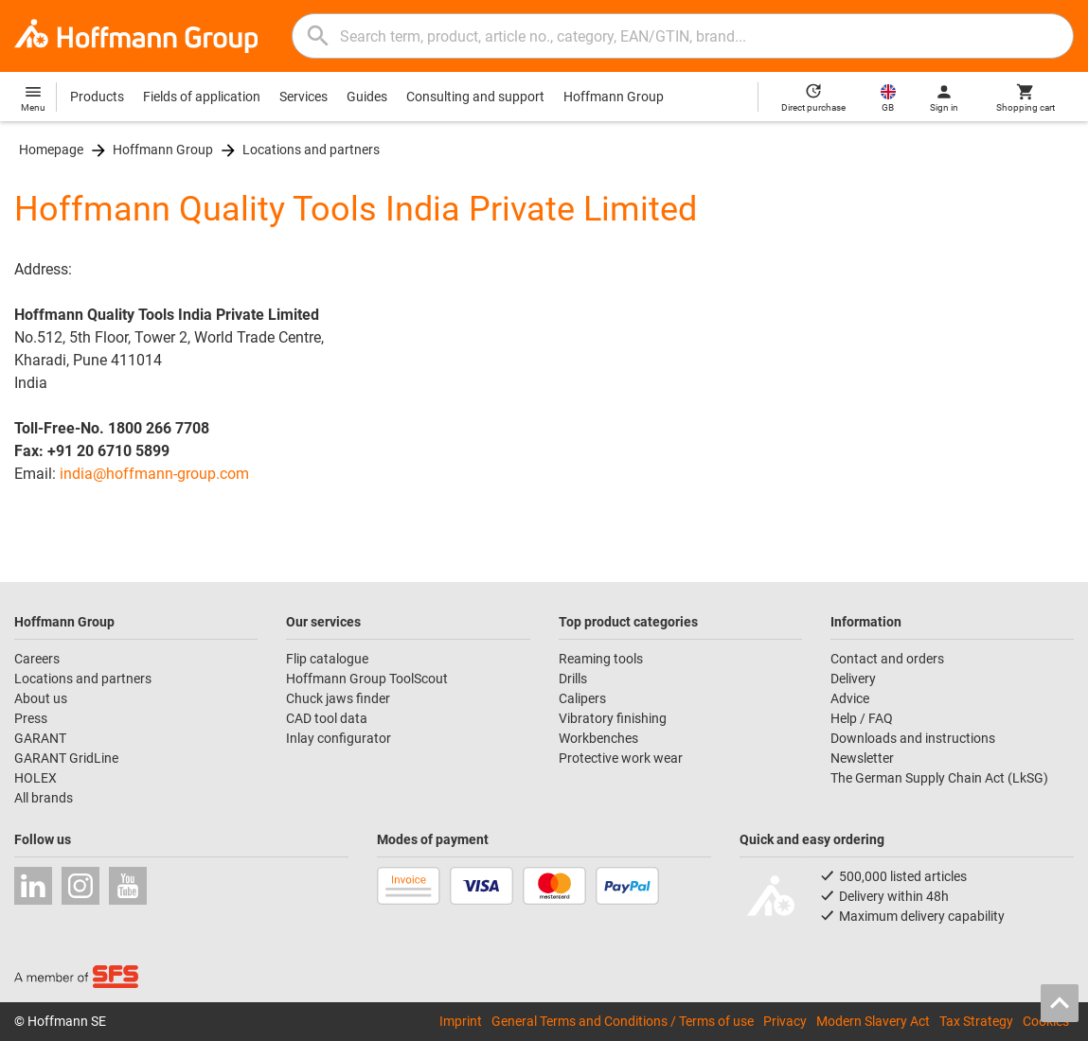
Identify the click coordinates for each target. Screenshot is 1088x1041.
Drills (573, 678)
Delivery (853, 678)
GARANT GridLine (66, 758)
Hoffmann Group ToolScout (367, 678)
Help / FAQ (861, 718)
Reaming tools (601, 658)
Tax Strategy (976, 1021)
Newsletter (862, 758)
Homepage (51, 149)
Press (30, 718)
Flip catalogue (327, 658)
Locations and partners (311, 149)
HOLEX (35, 777)
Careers (37, 658)
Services (303, 96)
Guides (367, 96)
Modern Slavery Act (873, 1021)
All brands (43, 797)
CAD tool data (326, 718)
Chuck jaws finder (338, 698)
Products (97, 96)
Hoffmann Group (613, 96)
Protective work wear (621, 758)
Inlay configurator (338, 738)
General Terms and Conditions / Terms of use (622, 1021)
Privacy (785, 1021)
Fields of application (201, 96)
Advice (849, 698)
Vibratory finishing (613, 718)
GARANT (40, 738)
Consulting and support (475, 96)
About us (40, 698)
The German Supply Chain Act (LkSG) (939, 777)
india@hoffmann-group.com (154, 474)
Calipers (582, 698)
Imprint (460, 1021)
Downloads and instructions (912, 738)
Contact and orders (887, 658)
